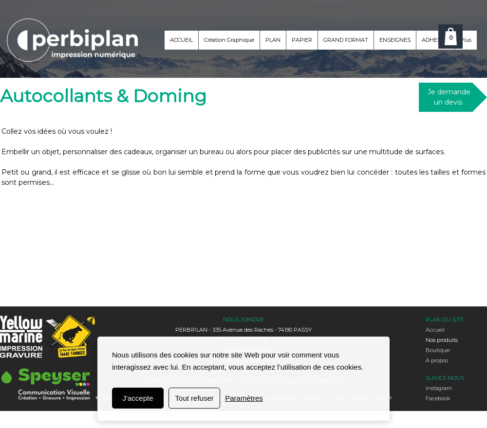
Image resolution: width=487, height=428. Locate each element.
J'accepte (138, 398)
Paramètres (244, 398)
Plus (465, 39)
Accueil (435, 329)
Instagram (439, 388)
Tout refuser (194, 398)
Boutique (438, 350)
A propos (437, 360)
